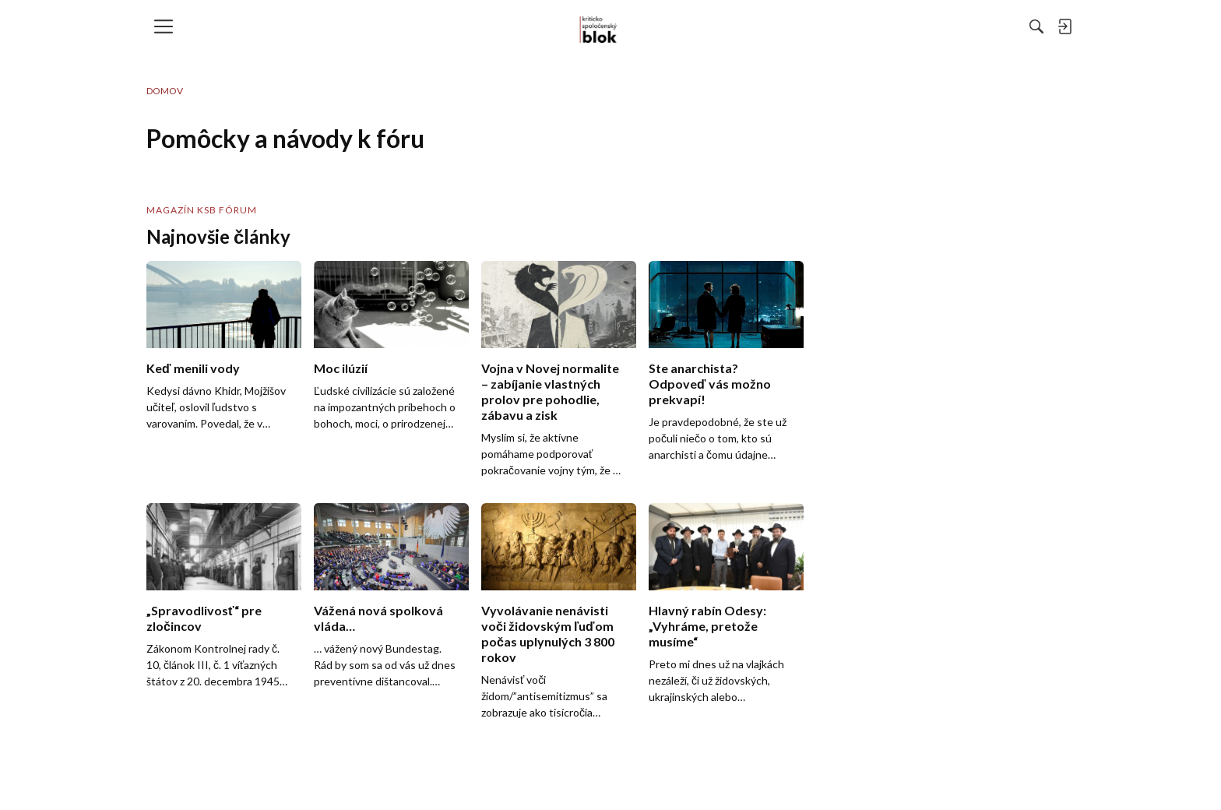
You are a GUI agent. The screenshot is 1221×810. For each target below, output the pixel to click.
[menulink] (169, 26)
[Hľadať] (867, 26)
